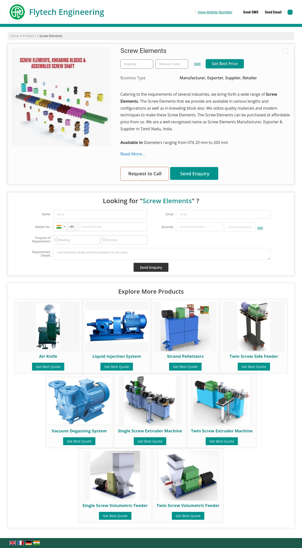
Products (29, 36)
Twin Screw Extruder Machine (221, 431)
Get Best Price (225, 63)
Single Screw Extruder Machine (150, 431)
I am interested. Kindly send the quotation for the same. (161, 254)
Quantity (167, 227)
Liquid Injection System (116, 356)
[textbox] (171, 64)
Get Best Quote (48, 366)
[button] (215, 12)
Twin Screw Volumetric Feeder (188, 505)
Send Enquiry (194, 173)
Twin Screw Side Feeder (254, 356)
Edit (197, 63)
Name (46, 214)
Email (169, 214)
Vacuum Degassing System (79, 431)
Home (14, 36)
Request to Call (145, 173)
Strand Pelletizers (185, 356)
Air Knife (48, 356)
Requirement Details (41, 253)
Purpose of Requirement (41, 239)
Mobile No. (42, 227)
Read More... (132, 154)
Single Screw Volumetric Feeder (115, 505)
